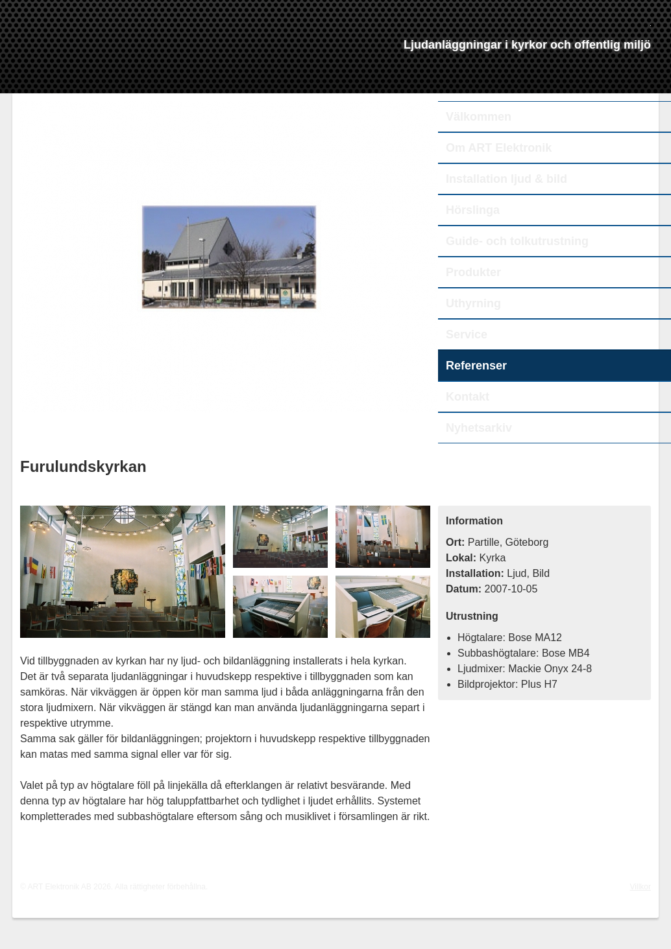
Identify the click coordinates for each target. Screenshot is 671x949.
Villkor (640, 886)
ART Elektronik (146, 62)
